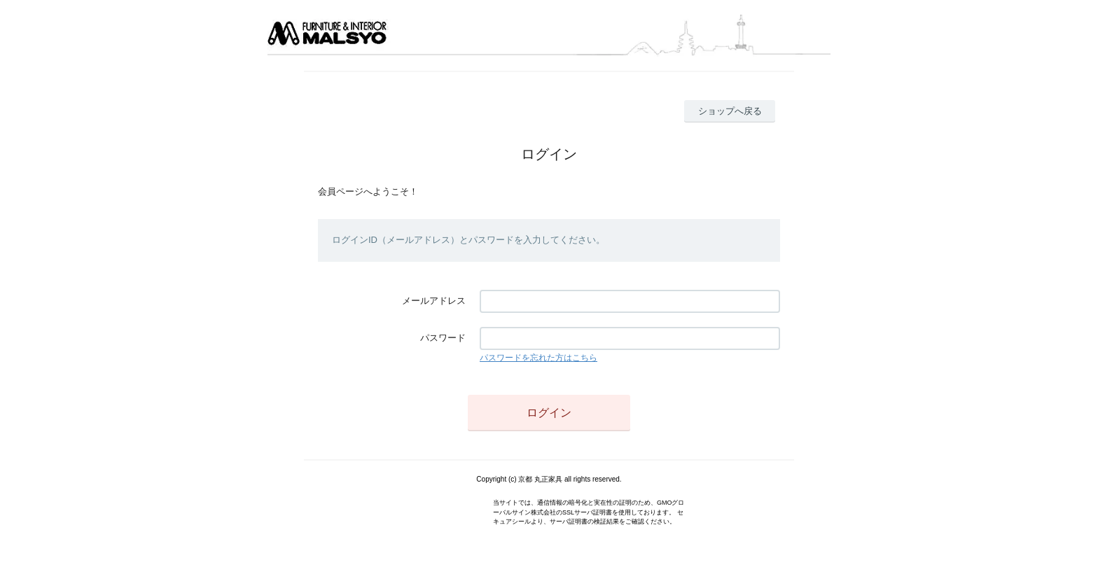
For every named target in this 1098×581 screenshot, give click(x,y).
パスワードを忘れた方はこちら (538, 358)
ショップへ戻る (730, 111)
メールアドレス (434, 300)
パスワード (443, 337)
